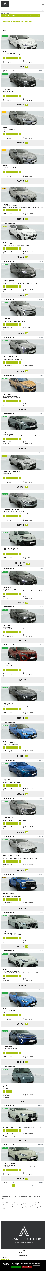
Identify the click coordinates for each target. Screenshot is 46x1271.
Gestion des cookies (23, 1255)
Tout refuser (27, 1266)
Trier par (4, 25)
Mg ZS (26, 15)
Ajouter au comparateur (9, 70)
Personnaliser (37, 1266)
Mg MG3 (4, 15)
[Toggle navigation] (43, 3)
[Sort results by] (15, 24)
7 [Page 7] (32, 1186)
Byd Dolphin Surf (34, 15)
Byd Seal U (20, 15)
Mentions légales (23, 1253)
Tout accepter (16, 1266)
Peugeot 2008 (12, 15)
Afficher (4, 30)
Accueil (23, 1250)
